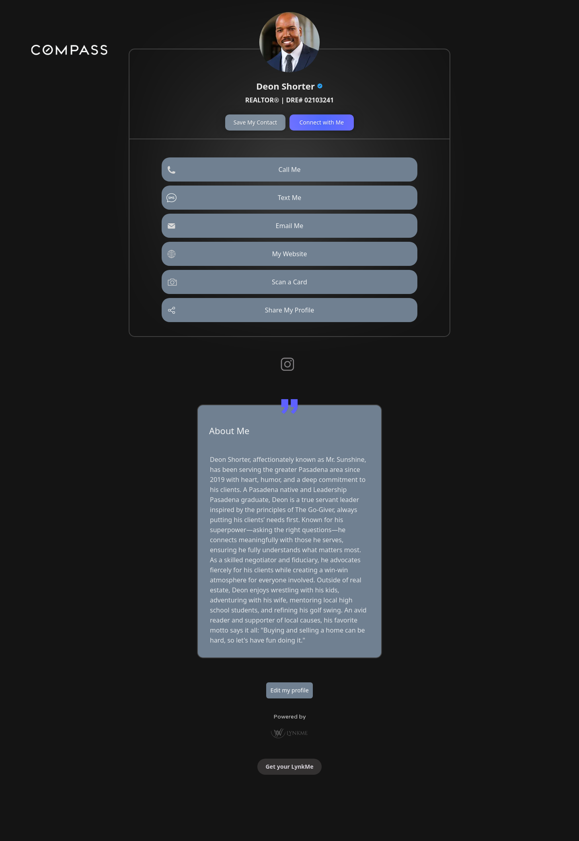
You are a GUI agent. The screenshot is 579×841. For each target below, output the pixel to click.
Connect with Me (322, 122)
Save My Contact (255, 122)
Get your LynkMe (289, 766)
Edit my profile (289, 690)
